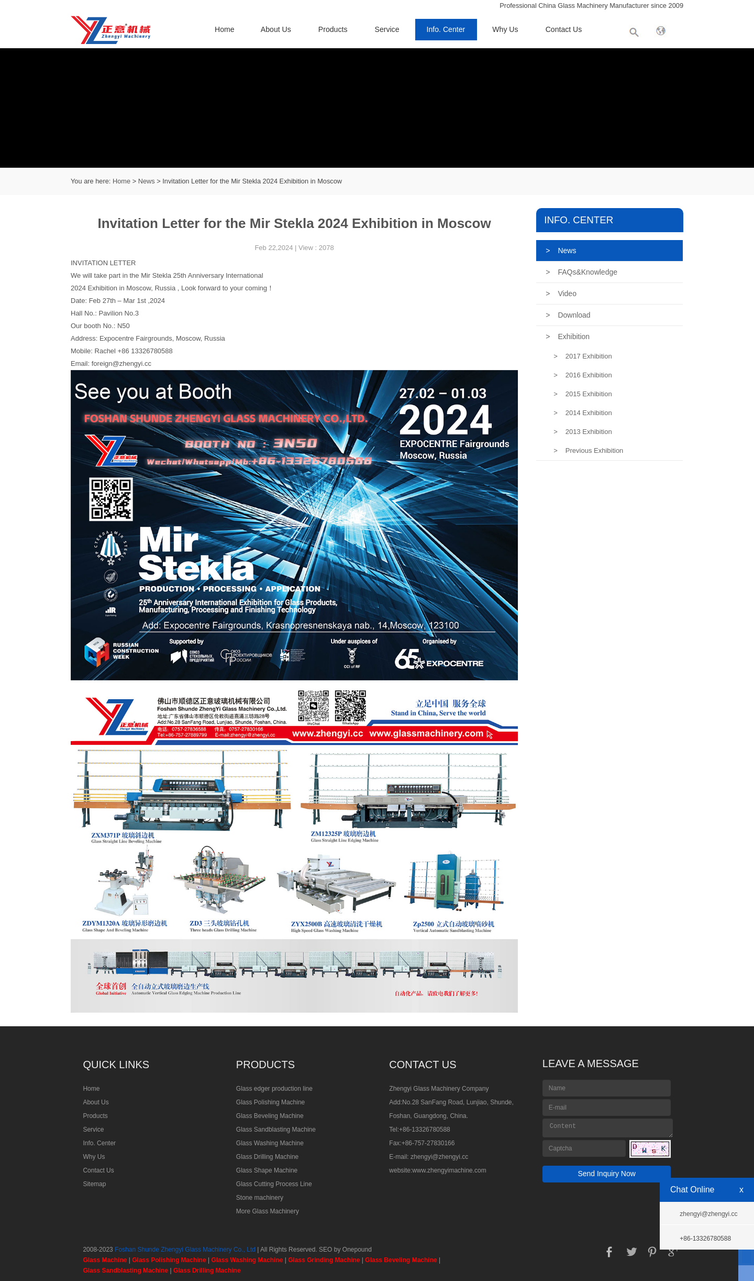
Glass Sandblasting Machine (276, 1129)
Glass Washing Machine (270, 1143)
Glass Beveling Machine (270, 1116)
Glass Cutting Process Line (274, 1184)
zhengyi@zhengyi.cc (439, 1156)
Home (225, 29)
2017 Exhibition (582, 356)
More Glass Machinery (267, 1211)
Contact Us (564, 29)
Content (607, 1128)
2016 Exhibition (582, 375)
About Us (276, 29)
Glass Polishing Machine (270, 1102)
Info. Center (446, 29)
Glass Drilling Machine (267, 1156)
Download (568, 315)
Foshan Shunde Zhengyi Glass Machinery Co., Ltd (185, 1249)
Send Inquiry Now (607, 1173)
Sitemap (94, 1184)
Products (333, 29)
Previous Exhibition (588, 450)
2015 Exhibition (582, 394)
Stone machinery (259, 1197)
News (146, 181)
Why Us (505, 29)
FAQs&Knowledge (581, 272)
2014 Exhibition (582, 413)
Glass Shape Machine (266, 1170)
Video (561, 293)
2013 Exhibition (582, 432)
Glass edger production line (274, 1088)
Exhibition (568, 336)
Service (387, 29)
